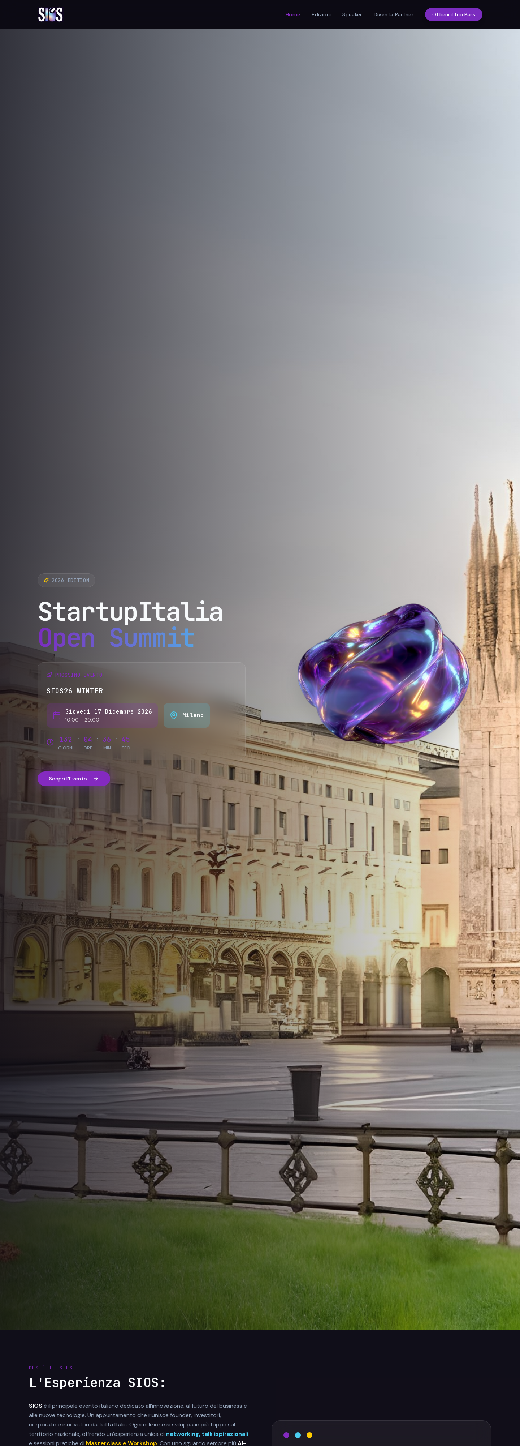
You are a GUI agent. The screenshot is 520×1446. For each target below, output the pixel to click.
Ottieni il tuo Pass (453, 14)
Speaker (352, 14)
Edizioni (321, 14)
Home (293, 14)
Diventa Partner (393, 14)
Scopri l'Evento (74, 778)
